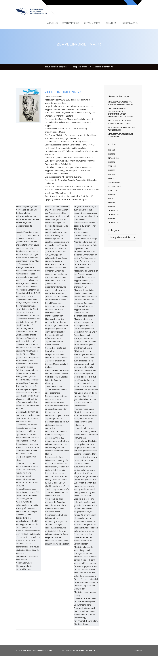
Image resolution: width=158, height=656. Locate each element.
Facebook (138, 650)
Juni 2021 (111, 198)
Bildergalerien (131, 23)
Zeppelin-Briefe (93, 23)
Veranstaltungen (71, 23)
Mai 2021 (111, 202)
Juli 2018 (111, 218)
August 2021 (113, 190)
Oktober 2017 (113, 222)
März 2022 (112, 178)
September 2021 (114, 186)
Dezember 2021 (114, 182)
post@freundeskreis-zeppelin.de (80, 650)
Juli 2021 (111, 194)
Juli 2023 (111, 162)
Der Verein (112, 23)
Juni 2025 (111, 150)
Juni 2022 (111, 174)
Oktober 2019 (113, 210)
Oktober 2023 (113, 158)
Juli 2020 (111, 206)
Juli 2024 (111, 154)
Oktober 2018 (113, 214)
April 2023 (112, 166)
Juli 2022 (111, 170)
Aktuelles (52, 23)
